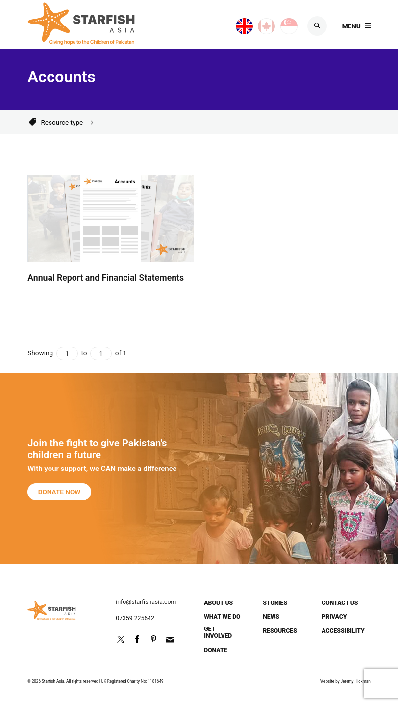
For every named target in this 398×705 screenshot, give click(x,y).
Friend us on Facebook (137, 639)
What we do (222, 616)
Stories (275, 603)
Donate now (59, 492)
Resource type (62, 122)
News (271, 616)
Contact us (340, 603)
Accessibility (343, 630)
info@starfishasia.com (146, 602)
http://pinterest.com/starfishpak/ (153, 639)
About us (218, 603)
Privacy (334, 616)
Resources (280, 630)
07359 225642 (135, 618)
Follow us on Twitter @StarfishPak (120, 639)
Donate (215, 650)
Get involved (218, 632)
